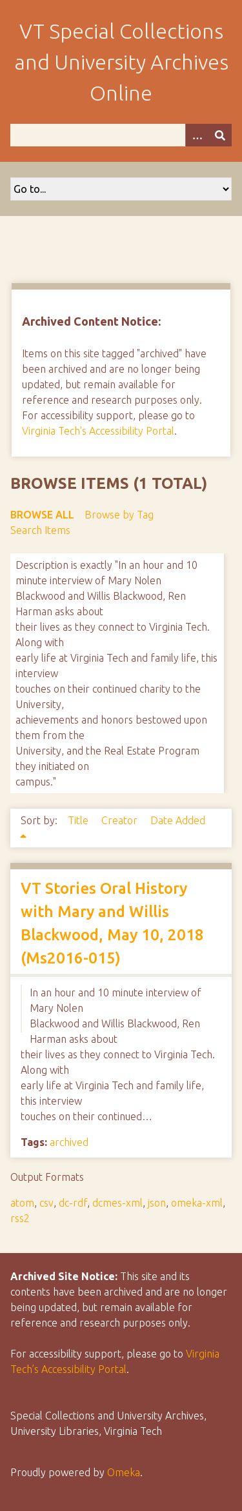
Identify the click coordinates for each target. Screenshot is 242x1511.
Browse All (42, 514)
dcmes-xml (117, 1203)
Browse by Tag (119, 514)
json (157, 1203)
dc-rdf (73, 1203)
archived (69, 1142)
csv (46, 1203)
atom (22, 1203)
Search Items (40, 530)
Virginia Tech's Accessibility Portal (98, 431)
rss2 (20, 1218)
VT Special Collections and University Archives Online (121, 61)
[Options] (196, 135)
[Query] (121, 135)
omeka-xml (197, 1203)
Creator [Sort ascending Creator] (120, 820)
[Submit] (220, 135)
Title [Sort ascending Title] (79, 820)
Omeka (123, 1472)
